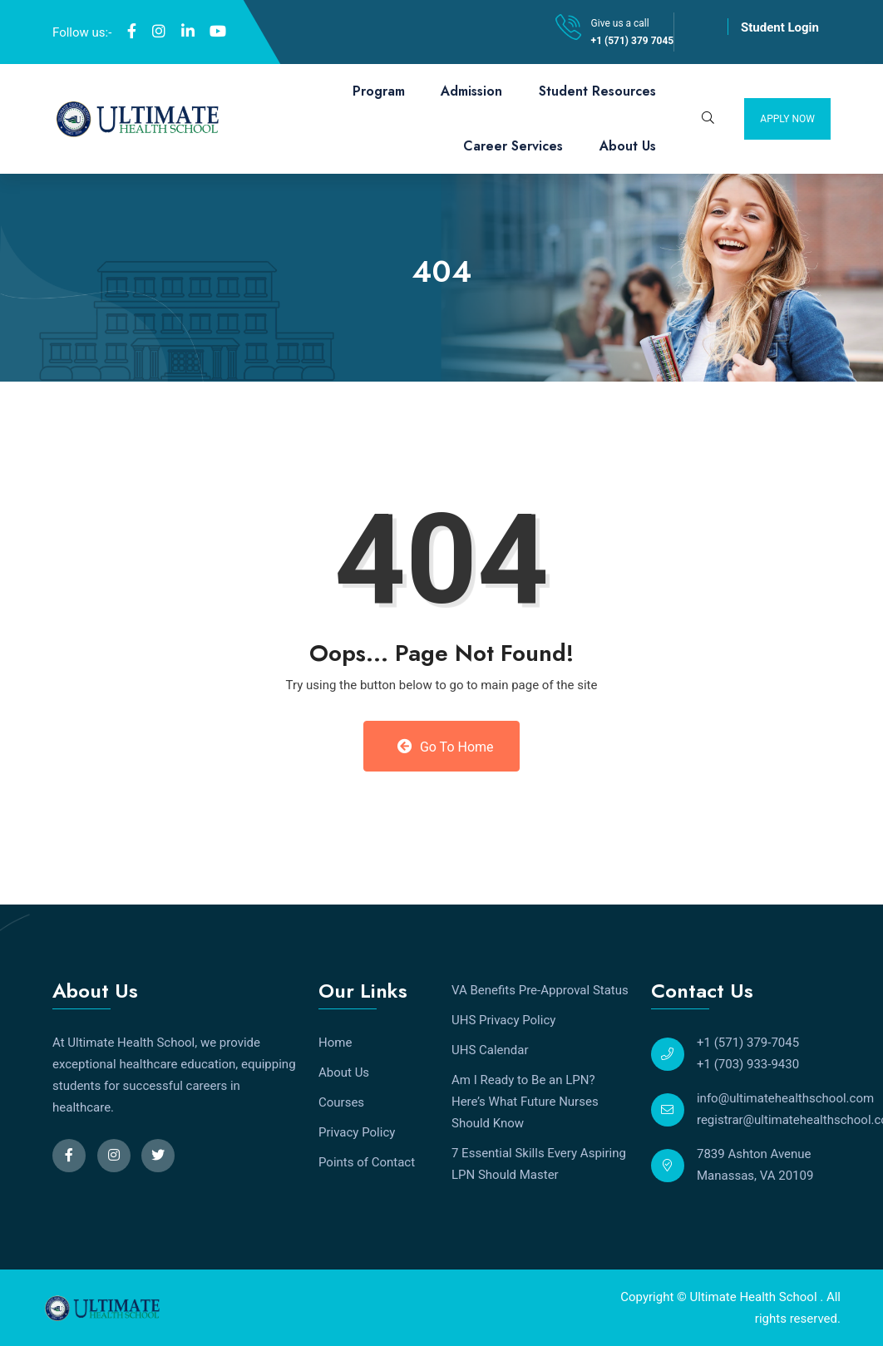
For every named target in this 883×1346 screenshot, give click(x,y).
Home (335, 1042)
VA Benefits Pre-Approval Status (540, 990)
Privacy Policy (356, 1132)
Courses (341, 1102)
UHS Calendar (490, 1050)
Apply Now (787, 119)
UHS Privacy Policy (503, 1020)
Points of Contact (366, 1162)
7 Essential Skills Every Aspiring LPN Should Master (538, 1164)
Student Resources (597, 91)
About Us (627, 145)
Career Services (513, 145)
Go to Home (445, 746)
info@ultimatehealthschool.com (785, 1098)
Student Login (780, 27)
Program (379, 91)
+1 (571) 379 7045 (632, 41)
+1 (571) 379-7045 (748, 1042)
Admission (471, 91)
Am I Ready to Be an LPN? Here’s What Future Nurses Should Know (525, 1101)
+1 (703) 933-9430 (748, 1064)
